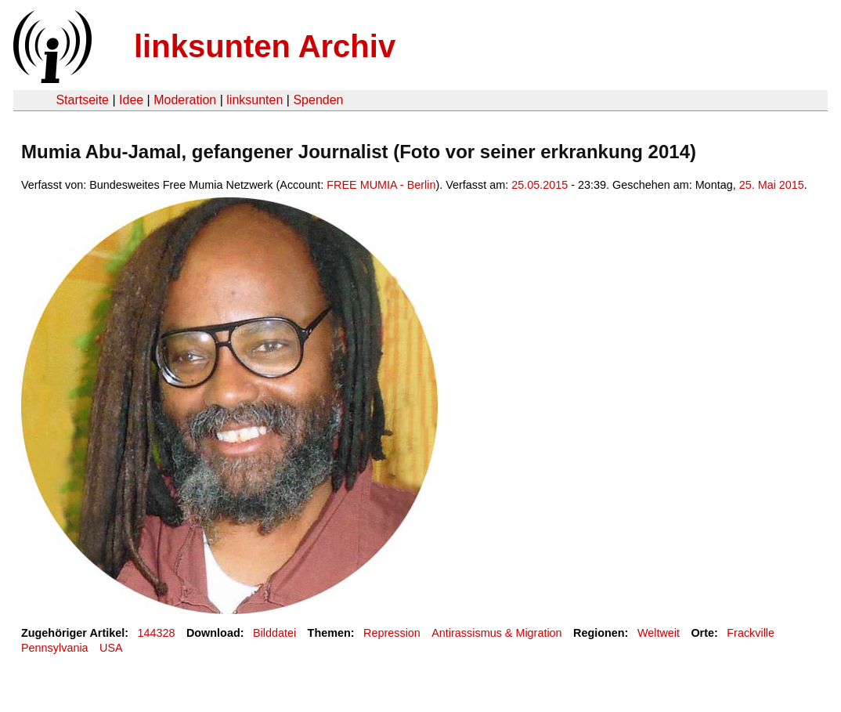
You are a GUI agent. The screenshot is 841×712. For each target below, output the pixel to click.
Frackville (750, 633)
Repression (391, 633)
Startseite (82, 100)
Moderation (184, 100)
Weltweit (658, 633)
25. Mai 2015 (771, 185)
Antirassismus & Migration (496, 633)
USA (111, 648)
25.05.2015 (539, 185)
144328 (156, 633)
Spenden (318, 100)
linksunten (254, 100)
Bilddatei (274, 633)
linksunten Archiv (264, 46)
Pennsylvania (54, 648)
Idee (131, 100)
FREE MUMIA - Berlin (381, 185)
